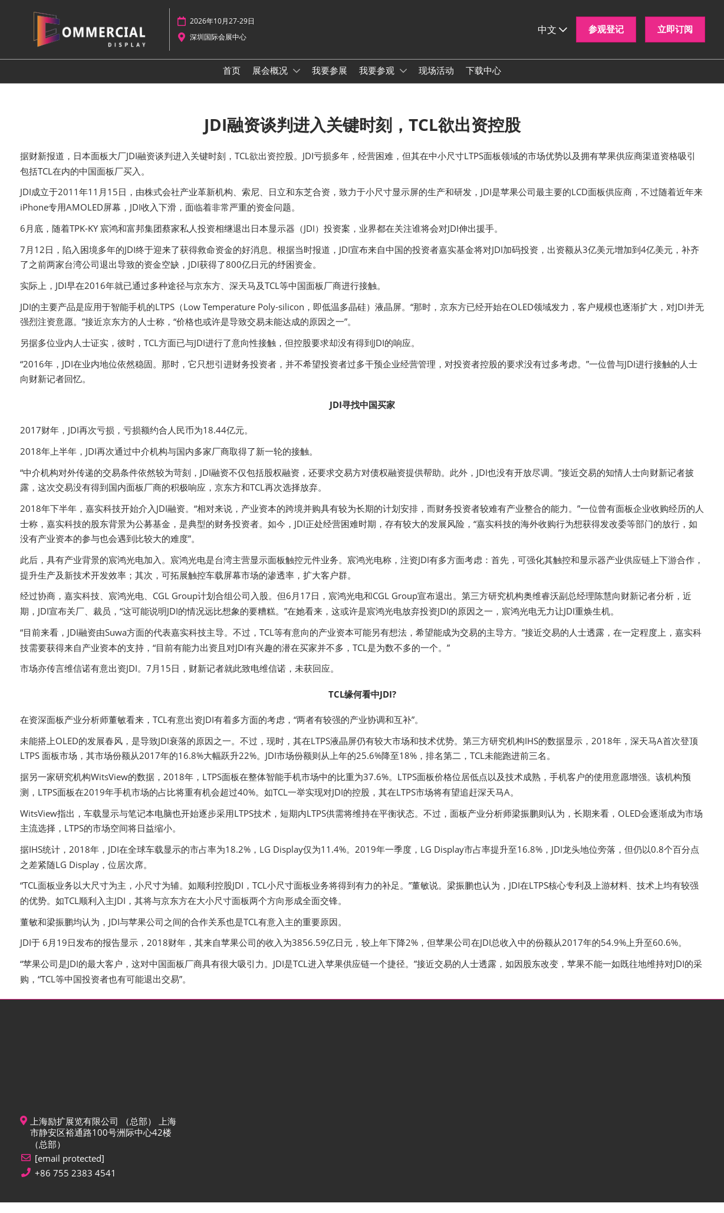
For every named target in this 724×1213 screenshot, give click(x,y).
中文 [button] (552, 34)
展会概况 (271, 81)
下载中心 (483, 81)
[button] (606, 35)
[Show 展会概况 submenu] (296, 82)
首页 (232, 81)
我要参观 (378, 81)
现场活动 (436, 81)
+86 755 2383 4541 (75, 1183)
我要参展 (329, 81)
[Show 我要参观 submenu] (403, 82)
